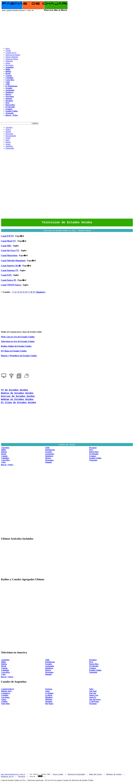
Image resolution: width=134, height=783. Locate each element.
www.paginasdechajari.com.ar (13, 775)
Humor (8, 142)
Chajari (8, 51)
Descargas (9, 134)
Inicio (8, 48)
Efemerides (10, 148)
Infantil (8, 132)
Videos (8, 129)
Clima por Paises (12, 59)
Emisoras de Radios (13, 55)
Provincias (9, 65)
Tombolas (9, 146)
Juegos (8, 144)
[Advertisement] (67, 29)
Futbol (8, 138)
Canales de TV (11, 53)
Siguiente (40, 293)
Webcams (9, 61)
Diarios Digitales (12, 57)
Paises (8, 63)
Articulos (9, 127)
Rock (7, 140)
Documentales (11, 136)
